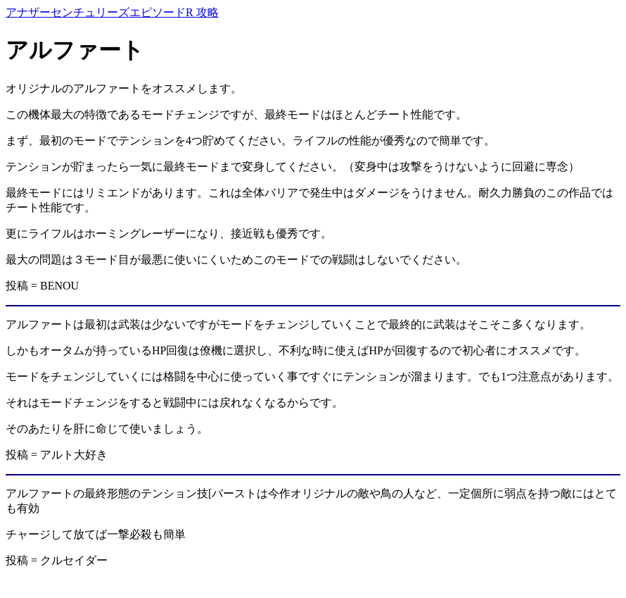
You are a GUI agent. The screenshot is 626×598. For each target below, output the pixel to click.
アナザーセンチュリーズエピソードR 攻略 (112, 12)
